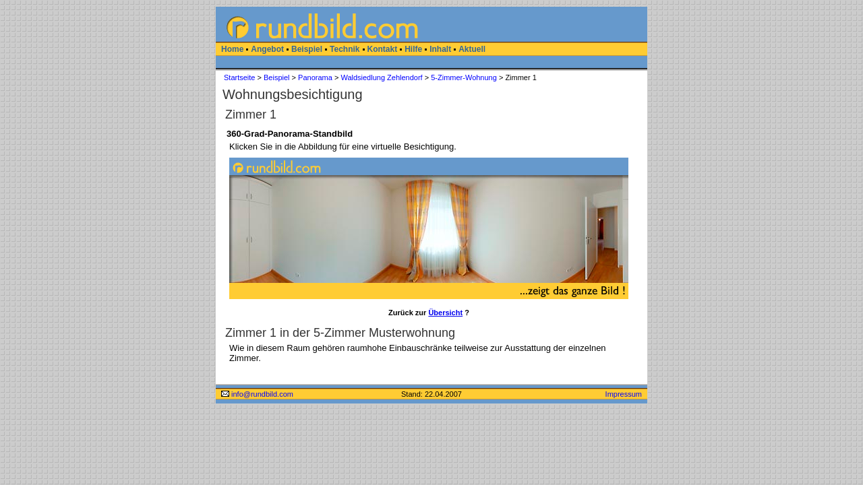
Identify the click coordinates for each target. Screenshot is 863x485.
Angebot (267, 49)
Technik (344, 49)
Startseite (239, 77)
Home (232, 49)
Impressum (623, 394)
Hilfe (413, 49)
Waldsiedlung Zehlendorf (381, 77)
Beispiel (306, 49)
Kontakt (382, 49)
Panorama (315, 77)
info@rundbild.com (257, 394)
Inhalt (440, 49)
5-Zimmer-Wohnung (464, 77)
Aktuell (471, 49)
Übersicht (445, 313)
